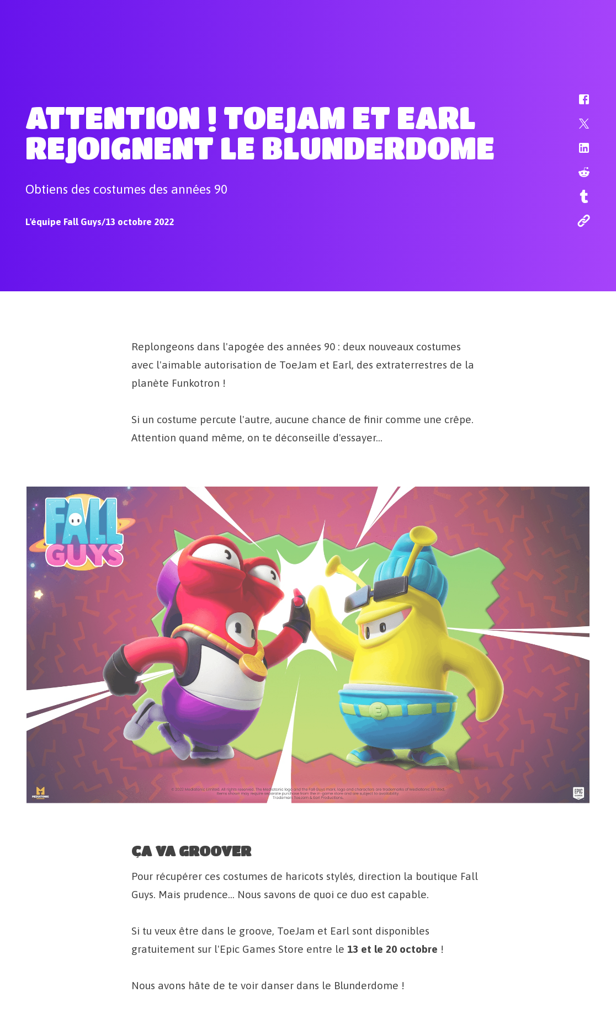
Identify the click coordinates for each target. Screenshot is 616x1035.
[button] (577, 105)
